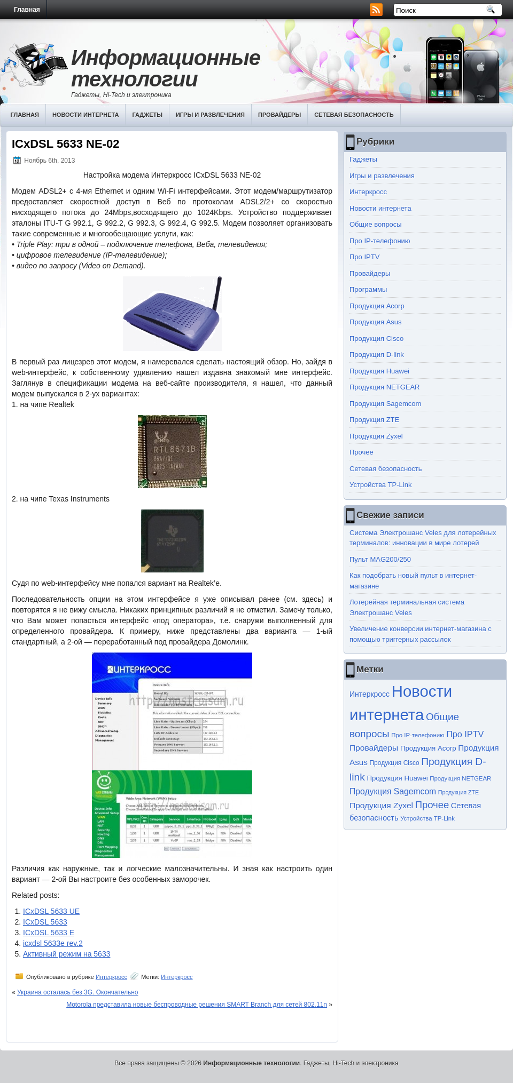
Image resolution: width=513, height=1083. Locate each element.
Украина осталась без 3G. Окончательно (77, 992)
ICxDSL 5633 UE (51, 911)
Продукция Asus (375, 322)
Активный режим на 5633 (66, 954)
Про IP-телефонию (379, 241)
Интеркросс (111, 977)
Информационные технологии (165, 68)
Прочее (361, 452)
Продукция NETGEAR (384, 387)
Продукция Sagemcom (385, 404)
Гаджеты (147, 115)
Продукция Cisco (376, 339)
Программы (368, 289)
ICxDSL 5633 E (48, 932)
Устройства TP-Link (380, 485)
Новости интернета (85, 115)
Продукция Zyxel (376, 436)
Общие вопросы (375, 224)
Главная (27, 9)
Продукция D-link (376, 355)
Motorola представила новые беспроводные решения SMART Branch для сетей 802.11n (196, 1004)
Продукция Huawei (379, 371)
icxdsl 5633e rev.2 (53, 943)
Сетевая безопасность (354, 115)
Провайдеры (279, 115)
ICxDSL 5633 (45, 922)
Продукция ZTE (374, 420)
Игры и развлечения (210, 115)
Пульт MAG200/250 (380, 559)
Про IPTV (364, 257)
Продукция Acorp (377, 306)
